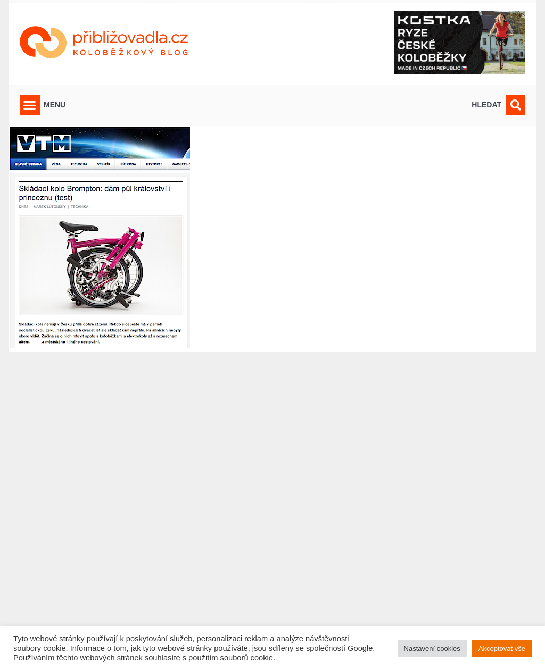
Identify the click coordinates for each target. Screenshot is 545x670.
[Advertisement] (272, 504)
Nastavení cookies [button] (432, 648)
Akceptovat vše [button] (501, 648)
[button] (30, 105)
